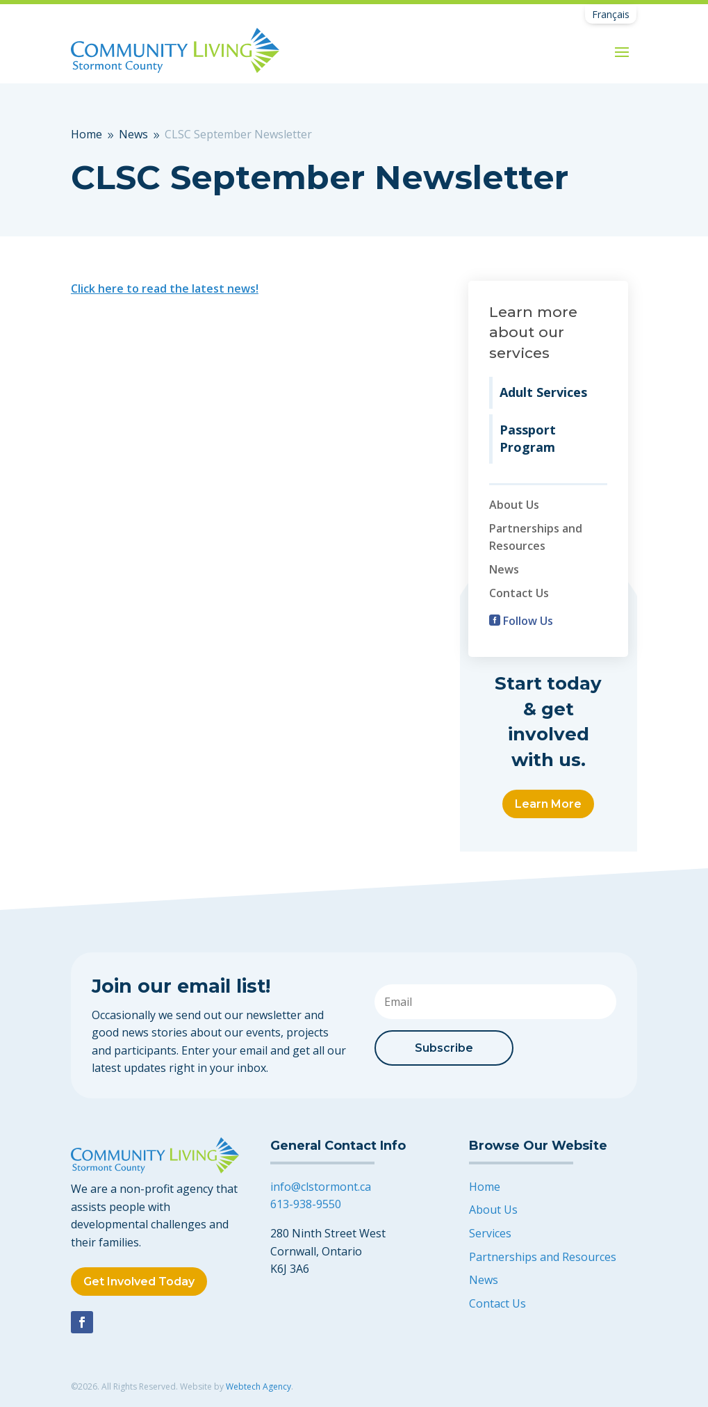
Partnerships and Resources (542, 1256)
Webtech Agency (258, 1386)
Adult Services (543, 392)
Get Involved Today (139, 1281)
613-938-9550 (305, 1204)
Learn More (548, 804)
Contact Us (519, 593)
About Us (514, 504)
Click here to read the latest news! (164, 288)
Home (484, 1186)
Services (490, 1233)
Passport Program (528, 438)
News (504, 569)
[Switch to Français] (610, 15)
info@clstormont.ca (320, 1186)
